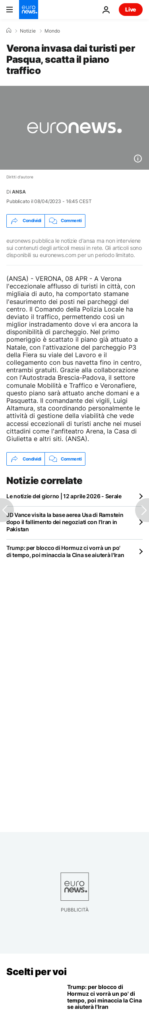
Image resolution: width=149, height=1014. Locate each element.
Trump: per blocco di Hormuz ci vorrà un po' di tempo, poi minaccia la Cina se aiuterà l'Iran (65, 551)
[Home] (8, 30)
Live (130, 9)
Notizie (28, 31)
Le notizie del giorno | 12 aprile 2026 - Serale (64, 496)
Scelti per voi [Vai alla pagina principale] (36, 971)
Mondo (52, 31)
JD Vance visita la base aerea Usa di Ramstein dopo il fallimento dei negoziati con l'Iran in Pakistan (64, 521)
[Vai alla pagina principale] (28, 9)
